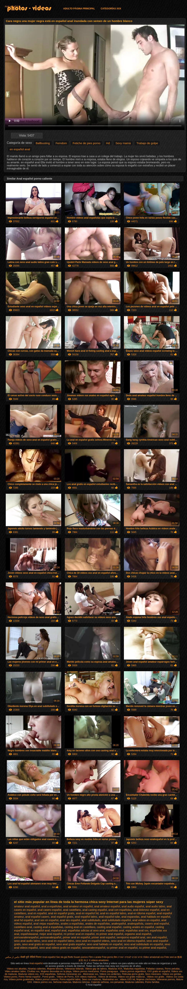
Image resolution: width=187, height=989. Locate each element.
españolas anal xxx (137, 930)
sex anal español (157, 937)
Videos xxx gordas (172, 974)
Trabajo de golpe (147, 143)
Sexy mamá (123, 143)
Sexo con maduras (91, 979)
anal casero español (49, 909)
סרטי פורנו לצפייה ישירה (130, 957)
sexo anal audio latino (27, 940)
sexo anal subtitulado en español (143, 944)
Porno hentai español (30, 976)
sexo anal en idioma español (128, 940)
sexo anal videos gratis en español (60, 947)
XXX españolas (48, 974)
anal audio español (133, 906)
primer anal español (103, 937)
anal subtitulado (91, 920)
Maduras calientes (134, 982)
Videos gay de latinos (96, 968)
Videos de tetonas (107, 976)
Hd (108, 143)
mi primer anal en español (79, 933)
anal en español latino (113, 913)
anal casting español (94, 909)
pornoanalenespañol (26, 937)
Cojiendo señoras (100, 982)
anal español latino (86, 916)
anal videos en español (146, 920)
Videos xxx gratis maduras (132, 976)
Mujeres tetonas (55, 968)
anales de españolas (97, 923)
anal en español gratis (61, 913)
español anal (58, 930)
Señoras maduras (62, 982)
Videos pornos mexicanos (86, 971)
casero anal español (157, 923)
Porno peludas (172, 968)
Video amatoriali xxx (153, 957)
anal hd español (23, 920)
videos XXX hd (127, 979)
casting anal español (109, 927)
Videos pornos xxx (42, 982)
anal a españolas (51, 906)
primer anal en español (76, 937)
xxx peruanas (117, 982)
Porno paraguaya (109, 971)
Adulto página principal (79, 8)
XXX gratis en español (158, 971)
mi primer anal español (109, 933)
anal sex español (70, 920)
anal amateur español (107, 906)
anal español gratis (62, 916)
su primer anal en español (122, 947)
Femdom (61, 143)
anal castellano (72, 909)
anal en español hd (87, 913)
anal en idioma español (141, 913)
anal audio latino (155, 906)
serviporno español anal (131, 937)
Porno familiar (152, 982)
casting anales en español (138, 927)
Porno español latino (70, 979)
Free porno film (109, 957)
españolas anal (115, 930)
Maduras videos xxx (28, 974)
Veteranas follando (74, 968)
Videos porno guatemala (21, 979)
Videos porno (10, 976)
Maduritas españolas (134, 968)
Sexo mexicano (153, 974)
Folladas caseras (155, 968)
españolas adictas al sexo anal (86, 930)
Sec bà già (61, 957)
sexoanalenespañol (93, 947)
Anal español (11, 6)
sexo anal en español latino (57, 940)
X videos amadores (99, 960)
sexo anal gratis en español (38, 944)
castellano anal (23, 927)
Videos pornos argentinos (133, 971)
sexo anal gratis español (70, 944)
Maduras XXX (115, 968)
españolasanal (29, 933)
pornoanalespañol (50, 937)
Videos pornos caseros (46, 979)
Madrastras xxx (110, 979)
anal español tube (109, 916)
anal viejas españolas (46, 923)
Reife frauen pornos (78, 957)
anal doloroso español (146, 909)
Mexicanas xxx (90, 974)
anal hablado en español (155, 916)
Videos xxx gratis (156, 976)
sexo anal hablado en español (104, 944)
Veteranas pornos (166, 979)
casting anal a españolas (48, 927)
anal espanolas (130, 916)
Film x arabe (95, 957)
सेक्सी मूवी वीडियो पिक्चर (31, 957)
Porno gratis (48, 976)
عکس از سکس (12, 957)
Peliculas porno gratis (133, 974)
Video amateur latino (15, 971)
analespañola (135, 923)
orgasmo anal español (138, 933)
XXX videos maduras (86, 976)
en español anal (20, 149)
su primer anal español (152, 947)
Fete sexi (169, 957)
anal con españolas (120, 909)
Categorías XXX (111, 8)
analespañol (118, 923)
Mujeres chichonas (145, 979)
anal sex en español (46, 920)
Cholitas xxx (33, 971)
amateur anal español (27, 906)
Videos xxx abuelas (16, 968)
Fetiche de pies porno (86, 143)
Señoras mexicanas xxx (69, 974)
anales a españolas (72, 923)
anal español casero (37, 916)
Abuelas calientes (37, 968)
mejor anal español (50, 933)
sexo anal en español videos (93, 940)
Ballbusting (43, 143)
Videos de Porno (65, 976)
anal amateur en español (78, 906)
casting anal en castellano (79, 927)
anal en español (37, 913)
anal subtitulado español (116, 920)
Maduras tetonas (81, 982)
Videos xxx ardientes (110, 974)
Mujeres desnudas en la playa (56, 971)
